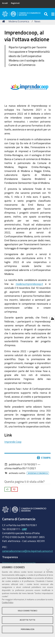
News (37, 21)
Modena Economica (19, 21)
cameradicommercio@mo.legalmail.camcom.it (27, 551)
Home (4, 21)
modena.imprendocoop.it (29, 283)
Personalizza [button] (27, 629)
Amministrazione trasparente (18, 562)
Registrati (15, 3)
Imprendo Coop (12, 441)
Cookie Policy (7, 602)
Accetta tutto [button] (27, 620)
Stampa (44, 457)
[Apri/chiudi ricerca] (46, 14)
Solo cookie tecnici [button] (27, 611)
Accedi (5, 3)
